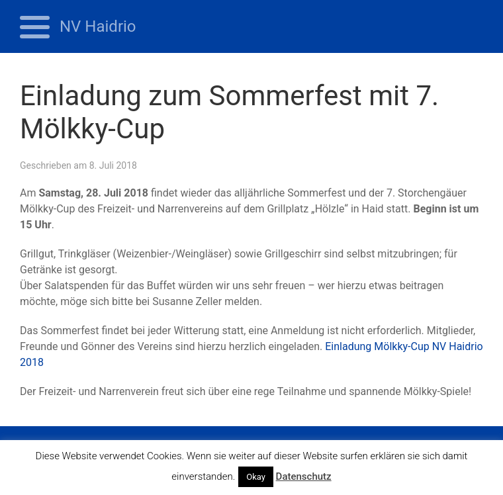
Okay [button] (255, 477)
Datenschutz (304, 476)
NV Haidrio (98, 26)
